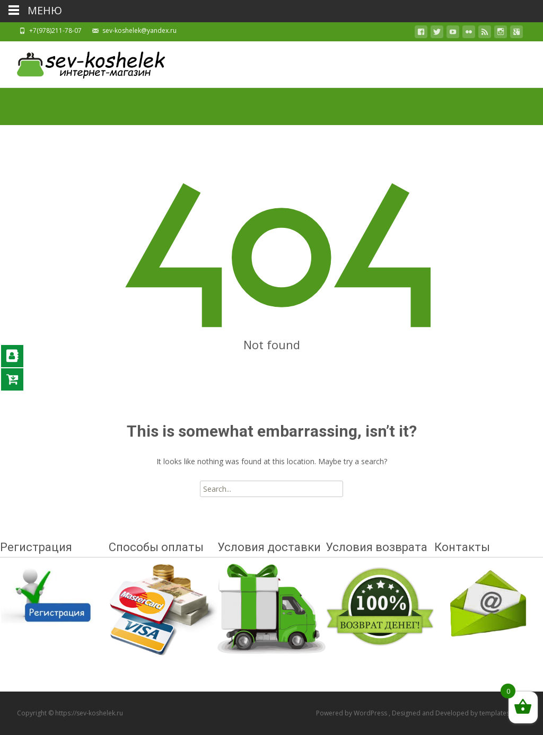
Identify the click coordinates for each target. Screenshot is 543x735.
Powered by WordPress (352, 713)
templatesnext (500, 713)
